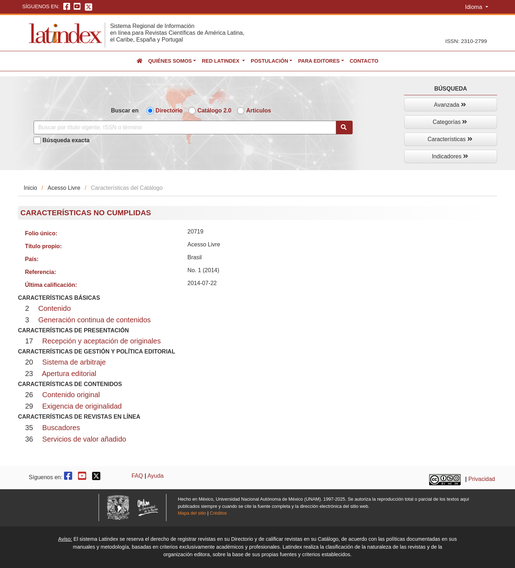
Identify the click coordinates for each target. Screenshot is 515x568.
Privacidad (482, 479)
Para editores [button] (318, 61)
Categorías (450, 122)
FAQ (137, 476)
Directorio (169, 110)
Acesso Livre (64, 188)
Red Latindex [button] (221, 61)
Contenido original (71, 395)
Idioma (474, 7)
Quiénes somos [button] (170, 61)
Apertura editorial (69, 373)
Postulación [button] (269, 61)
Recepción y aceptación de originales (101, 341)
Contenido (54, 308)
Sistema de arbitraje (74, 362)
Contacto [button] (364, 61)
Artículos (258, 110)
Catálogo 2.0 (214, 110)
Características (449, 139)
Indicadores (450, 156)
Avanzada (450, 105)
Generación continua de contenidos (94, 320)
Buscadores (61, 428)
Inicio (30, 188)
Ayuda (155, 476)
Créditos (218, 513)
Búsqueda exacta (66, 140)
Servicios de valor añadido (84, 439)
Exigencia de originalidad (82, 406)
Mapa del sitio (192, 513)
